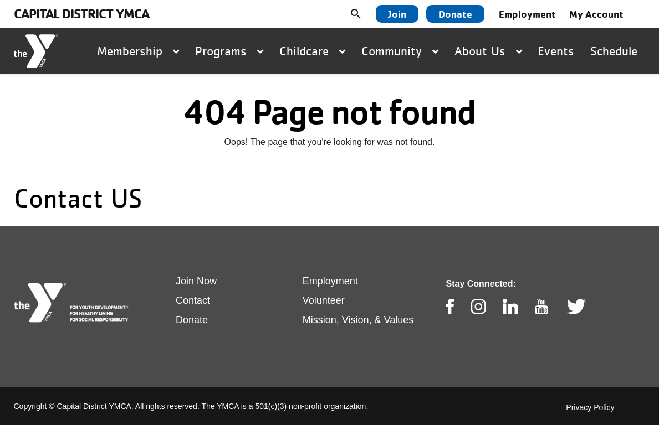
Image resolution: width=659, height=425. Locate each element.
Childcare (312, 51)
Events (556, 51)
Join (397, 14)
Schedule (613, 51)
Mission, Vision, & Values (358, 319)
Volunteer (324, 300)
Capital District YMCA (81, 14)
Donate (455, 14)
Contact (193, 300)
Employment (527, 14)
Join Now (196, 281)
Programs (229, 51)
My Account (596, 14)
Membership (138, 51)
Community (399, 51)
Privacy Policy (590, 407)
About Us (488, 51)
